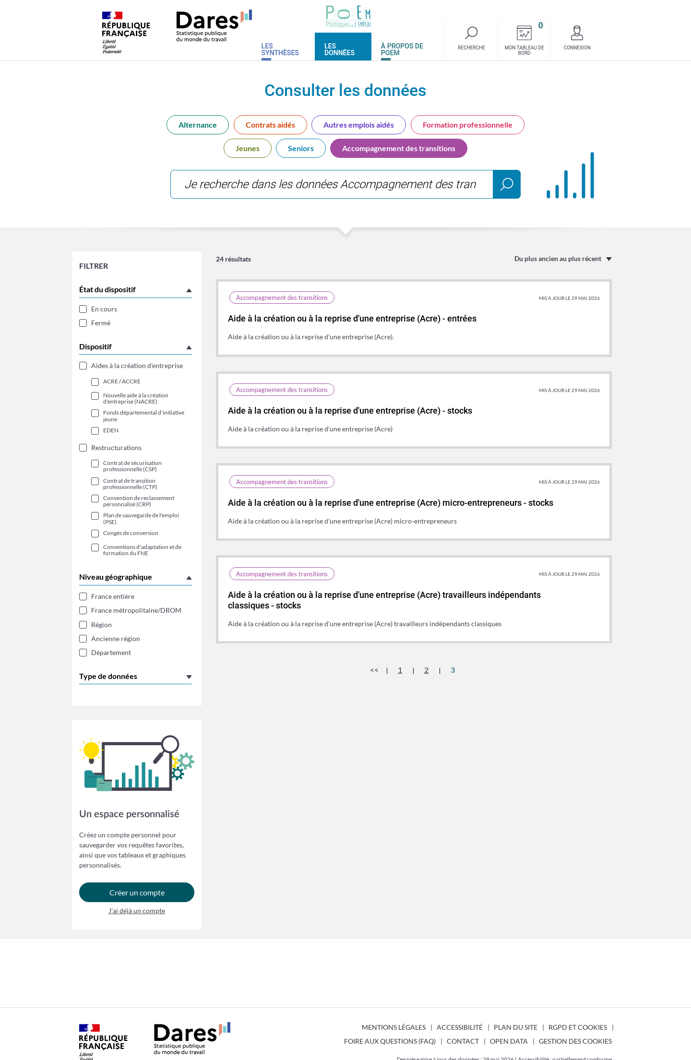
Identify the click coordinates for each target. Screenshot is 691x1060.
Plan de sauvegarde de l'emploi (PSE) (141, 518)
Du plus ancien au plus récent (557, 258)
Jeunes (248, 148)
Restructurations (116, 447)
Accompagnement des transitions (398, 148)
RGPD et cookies (577, 1027)
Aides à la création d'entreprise (137, 365)
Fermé (100, 322)
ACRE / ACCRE (122, 381)
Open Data (509, 1041)
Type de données (108, 675)
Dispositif (95, 346)
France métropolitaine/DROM (136, 610)
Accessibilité (460, 1027)
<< (374, 669)
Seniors (301, 148)
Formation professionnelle (467, 124)
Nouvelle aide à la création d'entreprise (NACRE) (135, 398)
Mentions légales (394, 1027)
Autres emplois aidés (358, 124)
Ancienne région (115, 638)
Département (111, 652)
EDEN (111, 430)
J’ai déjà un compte (136, 911)
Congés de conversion (130, 533)
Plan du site (515, 1027)
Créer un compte (137, 892)
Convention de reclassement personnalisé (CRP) (138, 501)
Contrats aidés (270, 124)
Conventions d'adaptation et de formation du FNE (142, 550)
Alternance (198, 124)
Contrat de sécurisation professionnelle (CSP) (132, 466)
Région (101, 624)
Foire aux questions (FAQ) (390, 1041)
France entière (112, 596)
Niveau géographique (115, 576)
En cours (104, 308)
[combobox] (345, 184)
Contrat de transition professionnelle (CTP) (130, 483)
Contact (463, 1041)
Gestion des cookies (575, 1041)
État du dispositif (107, 289)
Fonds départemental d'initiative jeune (143, 415)
